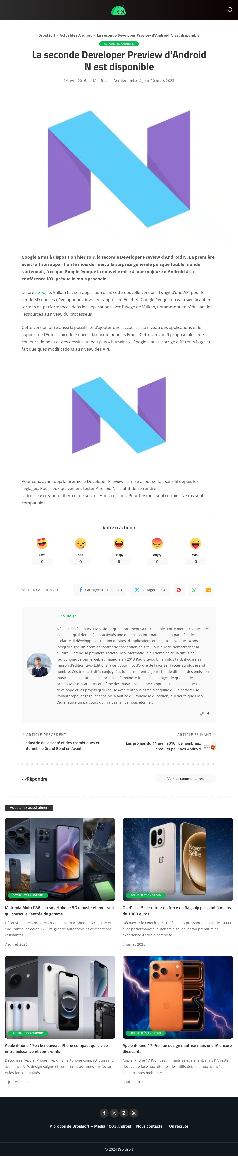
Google (44, 292)
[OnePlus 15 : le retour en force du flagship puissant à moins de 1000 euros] (178, 860)
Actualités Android (76, 35)
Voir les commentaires (183, 779)
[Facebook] (100, 590)
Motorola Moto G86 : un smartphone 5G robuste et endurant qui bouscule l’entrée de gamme (59, 912)
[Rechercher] (230, 10)
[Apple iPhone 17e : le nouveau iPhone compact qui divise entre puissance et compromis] (60, 998)
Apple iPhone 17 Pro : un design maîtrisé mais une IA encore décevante (177, 1049)
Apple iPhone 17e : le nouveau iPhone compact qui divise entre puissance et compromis (56, 1049)
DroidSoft (46, 35)
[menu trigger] (11, 10)
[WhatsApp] (194, 590)
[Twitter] (150, 590)
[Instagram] (123, 1114)
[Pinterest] (179, 590)
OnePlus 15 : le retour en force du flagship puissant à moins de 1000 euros (177, 912)
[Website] (202, 714)
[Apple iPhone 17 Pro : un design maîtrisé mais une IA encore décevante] (178, 998)
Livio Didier (66, 616)
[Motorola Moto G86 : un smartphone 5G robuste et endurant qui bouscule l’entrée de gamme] (60, 860)
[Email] (209, 590)
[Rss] (133, 1114)
